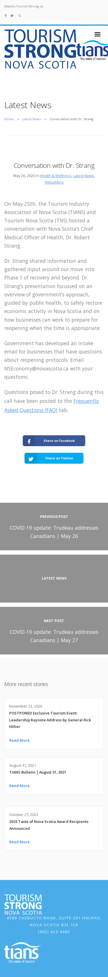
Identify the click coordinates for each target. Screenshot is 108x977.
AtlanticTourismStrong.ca (23, 6)
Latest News (31, 119)
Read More (19, 740)
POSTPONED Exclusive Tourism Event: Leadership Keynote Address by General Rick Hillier (50, 719)
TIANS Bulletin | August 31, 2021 (37, 772)
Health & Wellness (55, 175)
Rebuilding (54, 182)
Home (9, 119)
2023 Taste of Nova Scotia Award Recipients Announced (48, 825)
